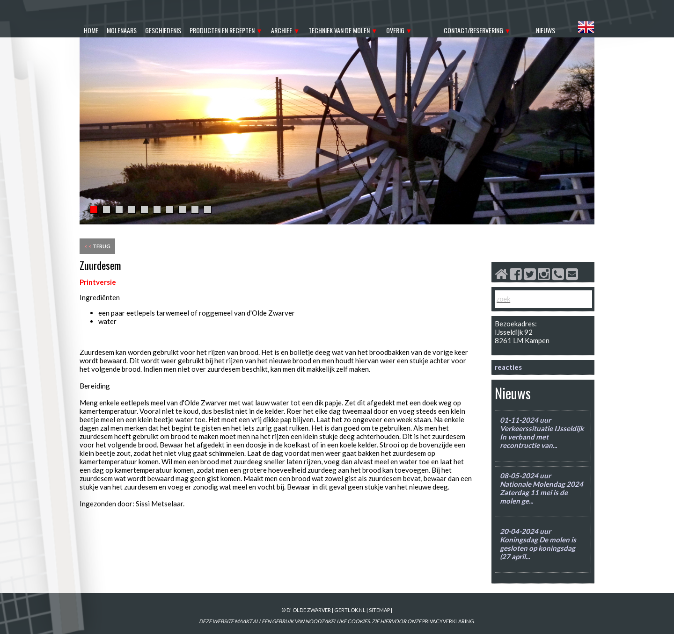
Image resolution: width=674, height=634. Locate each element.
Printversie (98, 282)
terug (97, 246)
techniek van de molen (339, 30)
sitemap (379, 610)
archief (281, 30)
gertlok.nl (350, 610)
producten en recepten (222, 30)
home (91, 30)
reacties (508, 367)
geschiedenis (163, 30)
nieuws (545, 30)
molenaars (122, 30)
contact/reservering (473, 30)
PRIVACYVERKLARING (448, 621)
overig (395, 30)
